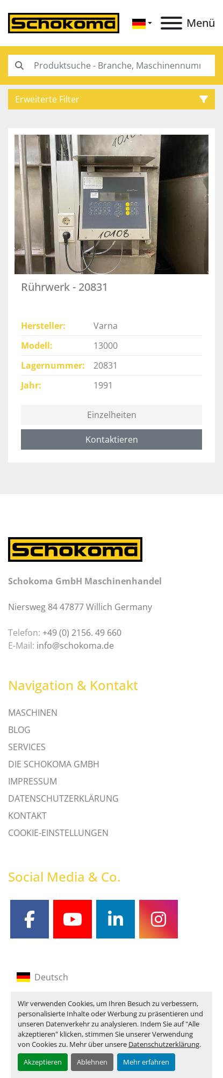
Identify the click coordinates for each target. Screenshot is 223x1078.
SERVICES (27, 747)
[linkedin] (115, 919)
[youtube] (72, 919)
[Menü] (171, 23)
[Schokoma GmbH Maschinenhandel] (75, 549)
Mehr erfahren (146, 1062)
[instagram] (158, 919)
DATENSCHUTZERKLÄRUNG (63, 798)
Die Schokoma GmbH (53, 764)
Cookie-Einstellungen (58, 833)
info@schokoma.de (75, 645)
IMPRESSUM (32, 781)
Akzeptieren (43, 1062)
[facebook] (29, 919)
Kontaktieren (111, 439)
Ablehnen (92, 1062)
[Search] (111, 65)
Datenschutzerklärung (163, 1044)
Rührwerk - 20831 (64, 287)
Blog (19, 730)
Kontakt (27, 816)
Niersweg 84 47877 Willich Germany (80, 607)
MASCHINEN (32, 712)
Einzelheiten (111, 415)
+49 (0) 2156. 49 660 (81, 633)
